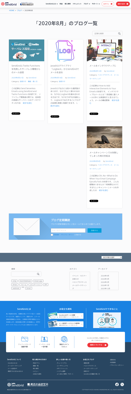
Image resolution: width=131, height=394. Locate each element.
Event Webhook (25, 281)
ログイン (106, 4)
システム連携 (61, 371)
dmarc (15, 284)
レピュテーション (35, 284)
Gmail (29, 288)
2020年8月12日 (95, 71)
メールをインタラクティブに (102, 65)
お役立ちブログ (91, 359)
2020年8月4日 (94, 161)
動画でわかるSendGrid (15, 371)
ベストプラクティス (105, 75)
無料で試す (121, 4)
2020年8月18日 (56, 78)
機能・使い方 (33, 81)
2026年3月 (105, 279)
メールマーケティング (15, 366)
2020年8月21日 (17, 78)
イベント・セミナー (79, 276)
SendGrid (32, 78)
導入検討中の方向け (39, 359)
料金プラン (36, 363)
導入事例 (68, 4)
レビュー (36, 371)
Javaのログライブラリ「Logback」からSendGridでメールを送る (65, 69)
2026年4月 (105, 276)
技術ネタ (23, 81)
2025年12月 (105, 288)
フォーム (23, 284)
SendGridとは (51, 4)
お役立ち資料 (37, 374)
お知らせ (75, 279)
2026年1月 (105, 285)
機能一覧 (36, 366)
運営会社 (113, 360)
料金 (61, 4)
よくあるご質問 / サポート (65, 374)
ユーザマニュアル (62, 366)
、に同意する (67, 235)
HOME (11, 10)
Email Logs (38, 281)
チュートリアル (62, 363)
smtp (14, 281)
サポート (95, 4)
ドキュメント (77, 4)
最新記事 (86, 363)
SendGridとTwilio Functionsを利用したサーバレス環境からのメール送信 (26, 69)
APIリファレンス (62, 368)
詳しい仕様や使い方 (64, 359)
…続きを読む (26, 103)
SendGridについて (15, 359)
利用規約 (56, 235)
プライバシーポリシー (67, 235)
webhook (16, 288)
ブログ (86, 4)
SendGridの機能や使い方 (92, 374)
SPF (45, 284)
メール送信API (12, 368)
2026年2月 (105, 282)
